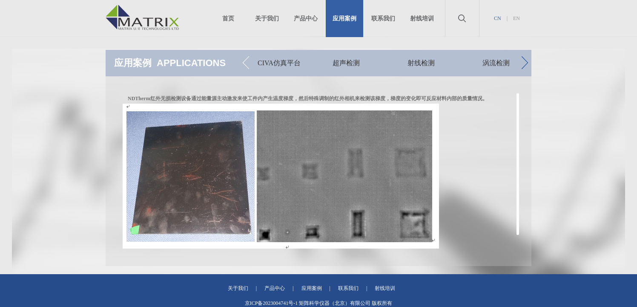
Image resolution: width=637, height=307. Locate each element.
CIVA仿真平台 (279, 63)
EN (516, 18)
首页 (228, 18)
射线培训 (422, 18)
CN (497, 18)
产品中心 (306, 18)
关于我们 (267, 18)
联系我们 (383, 18)
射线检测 (421, 63)
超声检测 (346, 63)
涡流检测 (496, 63)
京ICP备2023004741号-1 (271, 303)
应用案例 (344, 18)
